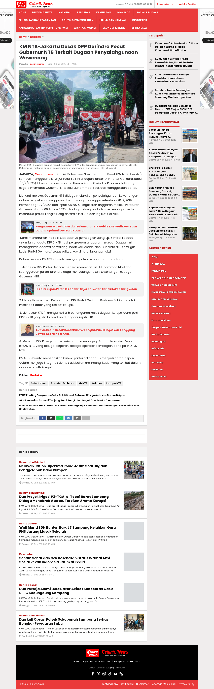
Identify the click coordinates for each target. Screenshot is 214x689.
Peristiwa (157, 362)
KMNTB (83, 383)
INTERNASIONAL (161, 313)
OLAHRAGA (158, 264)
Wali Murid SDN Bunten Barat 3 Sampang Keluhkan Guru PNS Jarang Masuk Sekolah (67, 529)
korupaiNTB (114, 383)
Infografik (157, 348)
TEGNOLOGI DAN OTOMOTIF (168, 278)
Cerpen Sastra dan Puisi (166, 327)
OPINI (154, 257)
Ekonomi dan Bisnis (163, 306)
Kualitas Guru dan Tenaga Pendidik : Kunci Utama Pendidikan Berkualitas (172, 78)
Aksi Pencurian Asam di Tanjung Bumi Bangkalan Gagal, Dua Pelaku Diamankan (70, 400)
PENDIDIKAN (158, 271)
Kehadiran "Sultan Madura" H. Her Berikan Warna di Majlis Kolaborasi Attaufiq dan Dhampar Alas (176, 47)
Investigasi (158, 341)
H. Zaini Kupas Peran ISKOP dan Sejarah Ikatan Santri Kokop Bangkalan (86, 289)
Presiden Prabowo (62, 383)
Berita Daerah (28, 523)
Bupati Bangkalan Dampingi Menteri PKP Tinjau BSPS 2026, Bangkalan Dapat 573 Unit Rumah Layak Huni (176, 109)
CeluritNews (39, 383)
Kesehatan (26, 554)
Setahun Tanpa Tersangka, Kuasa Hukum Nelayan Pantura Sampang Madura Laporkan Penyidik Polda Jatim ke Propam (175, 93)
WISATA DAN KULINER (164, 285)
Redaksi (36, 375)
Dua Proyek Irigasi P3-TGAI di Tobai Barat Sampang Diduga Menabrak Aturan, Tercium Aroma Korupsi (64, 498)
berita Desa (158, 376)
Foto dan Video (161, 320)
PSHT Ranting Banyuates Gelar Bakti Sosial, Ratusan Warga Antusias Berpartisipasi (72, 395)
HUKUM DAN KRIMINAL (164, 299)
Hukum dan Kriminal (32, 462)
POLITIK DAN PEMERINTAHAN (168, 292)
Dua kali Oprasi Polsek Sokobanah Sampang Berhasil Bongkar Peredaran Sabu (65, 621)
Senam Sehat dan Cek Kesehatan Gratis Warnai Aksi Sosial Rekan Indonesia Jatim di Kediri (64, 560)
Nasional (157, 369)
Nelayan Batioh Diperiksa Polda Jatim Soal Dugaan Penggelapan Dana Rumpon (63, 468)
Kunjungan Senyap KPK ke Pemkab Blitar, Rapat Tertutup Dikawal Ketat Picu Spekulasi (174, 62)
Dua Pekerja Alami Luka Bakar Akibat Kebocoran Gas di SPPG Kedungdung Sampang (67, 590)
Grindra (97, 383)
